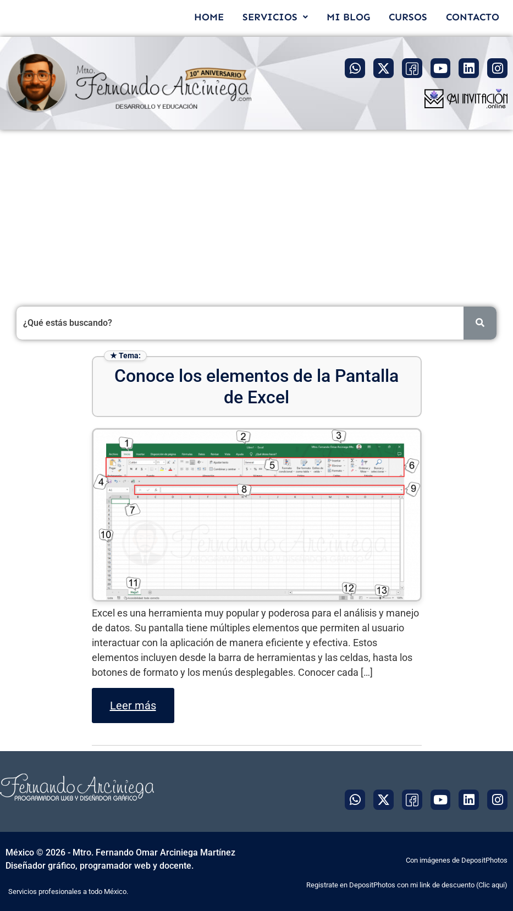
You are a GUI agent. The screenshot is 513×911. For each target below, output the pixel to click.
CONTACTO (472, 17)
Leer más (133, 705)
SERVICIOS (275, 17)
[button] (275, 17)
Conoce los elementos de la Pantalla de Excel (256, 386)
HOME (209, 17)
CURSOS (408, 17)
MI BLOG (348, 17)
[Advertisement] (256, 212)
